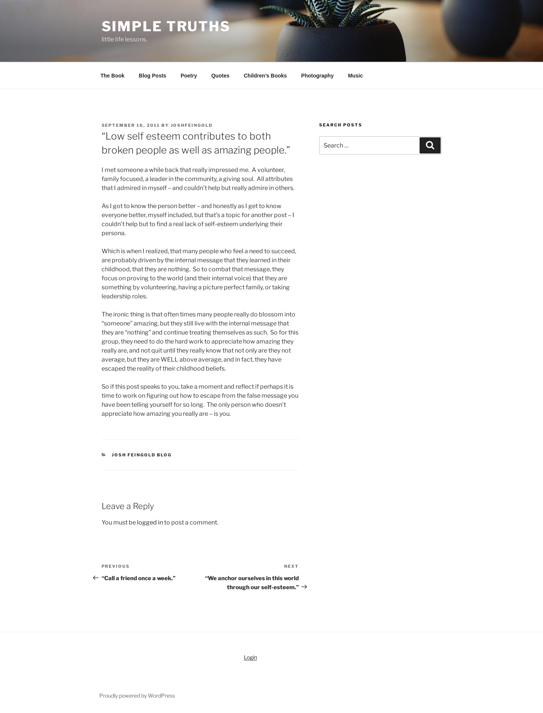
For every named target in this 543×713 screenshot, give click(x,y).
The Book (112, 76)
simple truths (166, 26)
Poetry (189, 76)
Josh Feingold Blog (142, 455)
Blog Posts (152, 76)
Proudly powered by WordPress (137, 695)
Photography (317, 76)
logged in (150, 522)
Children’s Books (265, 76)
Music (355, 76)
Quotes (220, 76)
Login (250, 657)
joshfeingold (192, 125)
